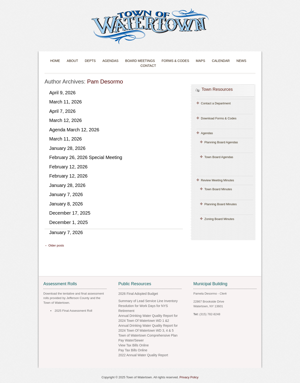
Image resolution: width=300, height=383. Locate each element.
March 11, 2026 (65, 101)
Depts (90, 61)
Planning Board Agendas (221, 142)
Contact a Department (216, 103)
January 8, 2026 (66, 203)
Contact (148, 66)
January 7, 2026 (66, 194)
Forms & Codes (175, 61)
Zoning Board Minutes (219, 219)
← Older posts (54, 245)
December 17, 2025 (69, 213)
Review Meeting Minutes (217, 180)
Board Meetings (140, 61)
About (72, 61)
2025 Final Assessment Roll (73, 310)
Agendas (110, 61)
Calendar (221, 61)
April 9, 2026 (62, 92)
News (241, 61)
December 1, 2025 (68, 222)
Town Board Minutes (218, 189)
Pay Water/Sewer (131, 340)
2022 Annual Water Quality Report (143, 355)
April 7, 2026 (62, 111)
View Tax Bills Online (133, 345)
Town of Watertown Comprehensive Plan (147, 335)
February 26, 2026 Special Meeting (85, 157)
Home (55, 61)
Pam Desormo (105, 81)
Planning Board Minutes (220, 204)
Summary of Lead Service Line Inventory (148, 301)
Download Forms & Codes (218, 118)
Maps (200, 61)
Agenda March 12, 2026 (74, 129)
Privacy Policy (189, 377)
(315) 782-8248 (209, 314)
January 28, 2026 (67, 148)
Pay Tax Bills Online (132, 350)
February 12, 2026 (68, 166)
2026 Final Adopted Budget (138, 294)
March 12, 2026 (65, 120)
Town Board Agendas (218, 157)
